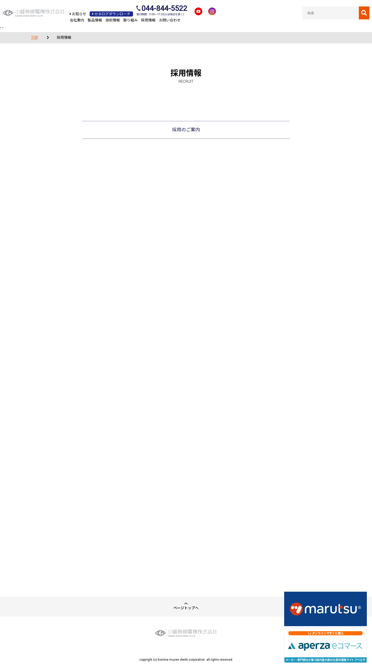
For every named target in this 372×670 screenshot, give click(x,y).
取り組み (130, 20)
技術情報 (112, 20)
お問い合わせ (170, 20)
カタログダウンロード (111, 14)
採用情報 (148, 20)
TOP (34, 37)
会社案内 (77, 20)
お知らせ (78, 14)
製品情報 (95, 20)
